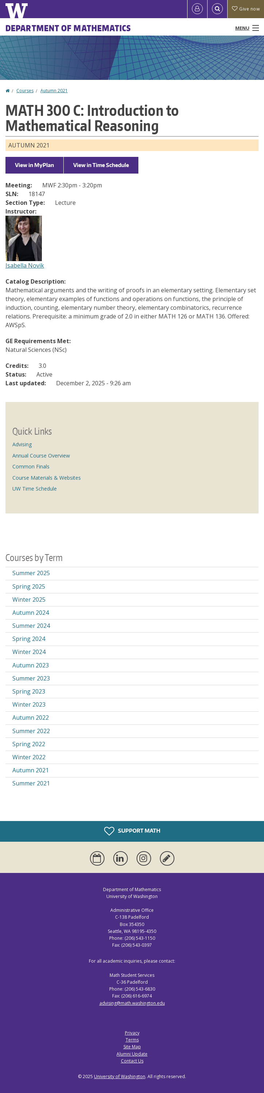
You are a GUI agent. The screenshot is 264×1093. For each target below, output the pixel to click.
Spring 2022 (28, 744)
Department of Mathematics (68, 28)
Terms (132, 1040)
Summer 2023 (31, 678)
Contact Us (132, 1061)
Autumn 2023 (30, 665)
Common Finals (31, 466)
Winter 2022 (29, 757)
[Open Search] (217, 9)
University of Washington (119, 1076)
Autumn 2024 (30, 613)
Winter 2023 (29, 704)
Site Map (132, 1047)
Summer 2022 (31, 731)
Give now (246, 9)
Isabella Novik (24, 265)
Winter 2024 (29, 652)
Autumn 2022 (30, 718)
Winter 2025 (29, 600)
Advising (22, 444)
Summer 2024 (31, 626)
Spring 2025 (28, 586)
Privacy (132, 1033)
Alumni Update (132, 1054)
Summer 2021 (31, 783)
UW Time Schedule (34, 488)
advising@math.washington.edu (132, 1003)
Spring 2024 (28, 639)
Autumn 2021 (54, 91)
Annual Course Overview (41, 455)
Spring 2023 (28, 691)
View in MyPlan (34, 165)
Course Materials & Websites (46, 477)
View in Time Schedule (101, 165)
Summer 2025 (31, 573)
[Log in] (197, 9)
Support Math (132, 831)
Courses (25, 91)
